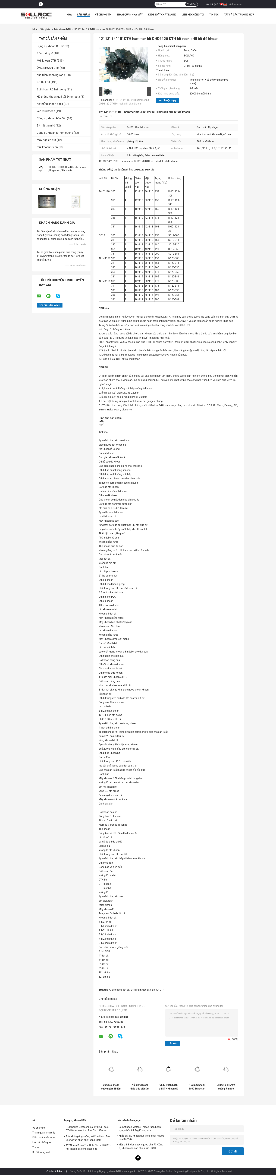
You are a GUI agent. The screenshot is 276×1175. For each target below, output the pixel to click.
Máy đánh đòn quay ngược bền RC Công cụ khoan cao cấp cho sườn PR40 (141, 1146)
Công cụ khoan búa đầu (51, 118)
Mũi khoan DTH (62, 29)
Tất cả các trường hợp (239, 14)
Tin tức (214, 14)
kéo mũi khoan (46, 111)
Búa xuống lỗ (45, 53)
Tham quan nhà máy (130, 14)
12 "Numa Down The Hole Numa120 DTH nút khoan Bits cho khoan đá (88, 1147)
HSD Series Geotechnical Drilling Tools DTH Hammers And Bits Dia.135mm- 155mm (87, 1129)
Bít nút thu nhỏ (46, 125)
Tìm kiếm (191, 4)
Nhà (69, 14)
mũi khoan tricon (47, 147)
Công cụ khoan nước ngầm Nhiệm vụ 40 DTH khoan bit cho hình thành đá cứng (111, 1087)
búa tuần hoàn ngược (50, 75)
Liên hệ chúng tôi (193, 14)
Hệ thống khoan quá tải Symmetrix (58, 96)
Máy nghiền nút (46, 140)
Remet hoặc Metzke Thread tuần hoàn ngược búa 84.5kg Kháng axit (140, 1129)
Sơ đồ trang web (41, 1152)
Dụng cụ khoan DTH (49, 46)
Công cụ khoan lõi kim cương (55, 132)
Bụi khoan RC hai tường (51, 89)
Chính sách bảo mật (57, 1171)
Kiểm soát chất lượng (162, 14)
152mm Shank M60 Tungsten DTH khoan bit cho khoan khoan (197, 1087)
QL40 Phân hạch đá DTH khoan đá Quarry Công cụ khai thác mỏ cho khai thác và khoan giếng (168, 1087)
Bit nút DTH (158, 989)
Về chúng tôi (103, 14)
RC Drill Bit (43, 82)
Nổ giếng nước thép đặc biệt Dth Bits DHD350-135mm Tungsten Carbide (140, 1087)
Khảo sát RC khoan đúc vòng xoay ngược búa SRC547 (141, 1137)
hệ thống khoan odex (50, 104)
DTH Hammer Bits (141, 989)
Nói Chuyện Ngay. (215, 4)
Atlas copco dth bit (119, 989)
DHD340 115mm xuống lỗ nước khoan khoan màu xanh (226, 1087)
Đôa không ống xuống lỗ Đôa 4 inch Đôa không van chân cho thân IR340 (88, 1138)
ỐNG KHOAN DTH (48, 67)
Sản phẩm (83, 14)
